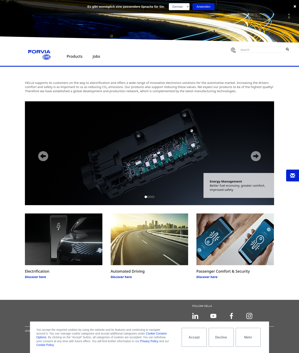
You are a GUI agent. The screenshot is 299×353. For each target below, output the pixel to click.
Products (74, 56)
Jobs (96, 56)
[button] (40, 153)
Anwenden (203, 6)
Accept (194, 337)
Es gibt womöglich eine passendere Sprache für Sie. (126, 6)
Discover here (35, 277)
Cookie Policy (45, 345)
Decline (221, 337)
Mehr (248, 337)
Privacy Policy (149, 341)
